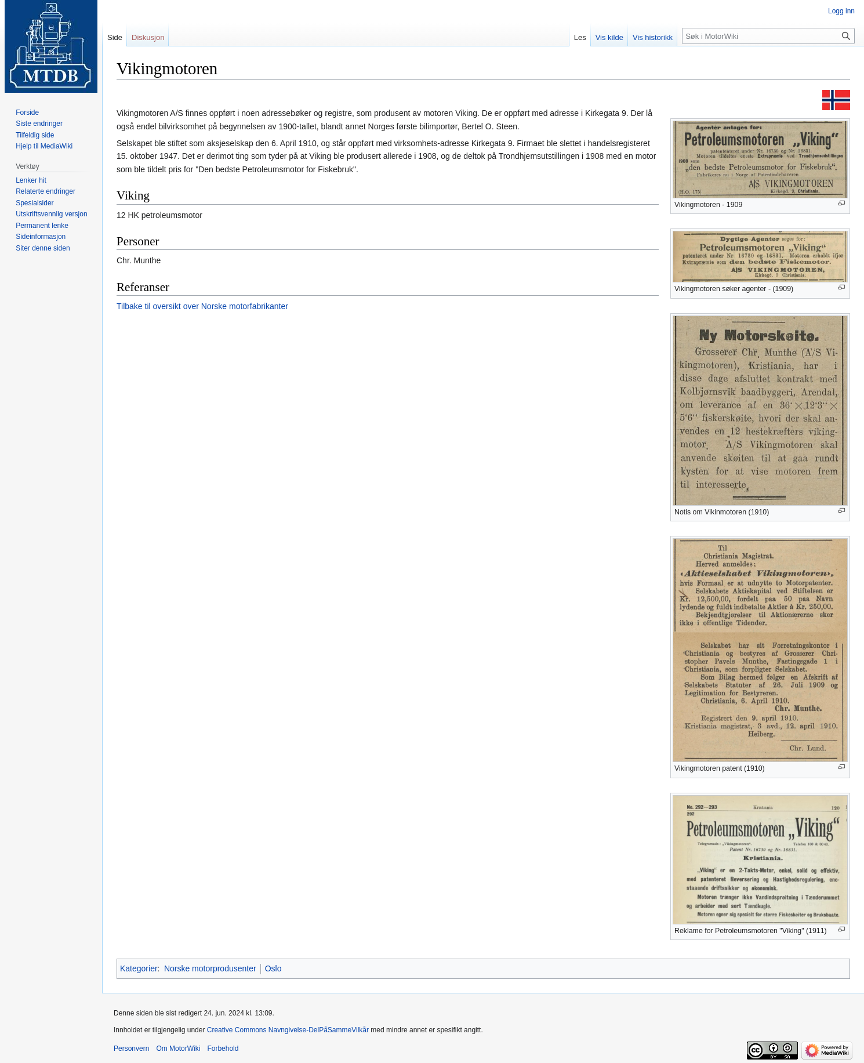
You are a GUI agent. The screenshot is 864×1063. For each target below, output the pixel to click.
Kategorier (139, 968)
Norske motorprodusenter (210, 968)
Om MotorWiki (178, 1048)
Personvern (131, 1048)
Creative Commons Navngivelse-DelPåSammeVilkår (288, 1030)
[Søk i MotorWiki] (768, 36)
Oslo (273, 968)
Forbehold (222, 1048)
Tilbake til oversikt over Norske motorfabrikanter (202, 306)
